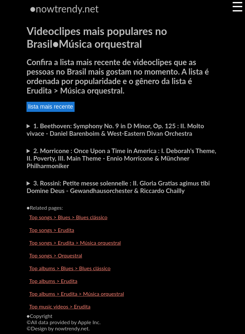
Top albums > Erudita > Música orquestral (76, 293)
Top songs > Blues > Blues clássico (68, 217)
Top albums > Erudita (53, 281)
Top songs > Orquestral (55, 255)
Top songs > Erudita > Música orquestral (75, 242)
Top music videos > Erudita (59, 306)
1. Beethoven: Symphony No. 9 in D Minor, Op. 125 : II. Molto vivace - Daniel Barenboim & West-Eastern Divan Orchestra (115, 129)
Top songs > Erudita (51, 230)
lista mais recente (50, 106)
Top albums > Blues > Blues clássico (70, 268)
